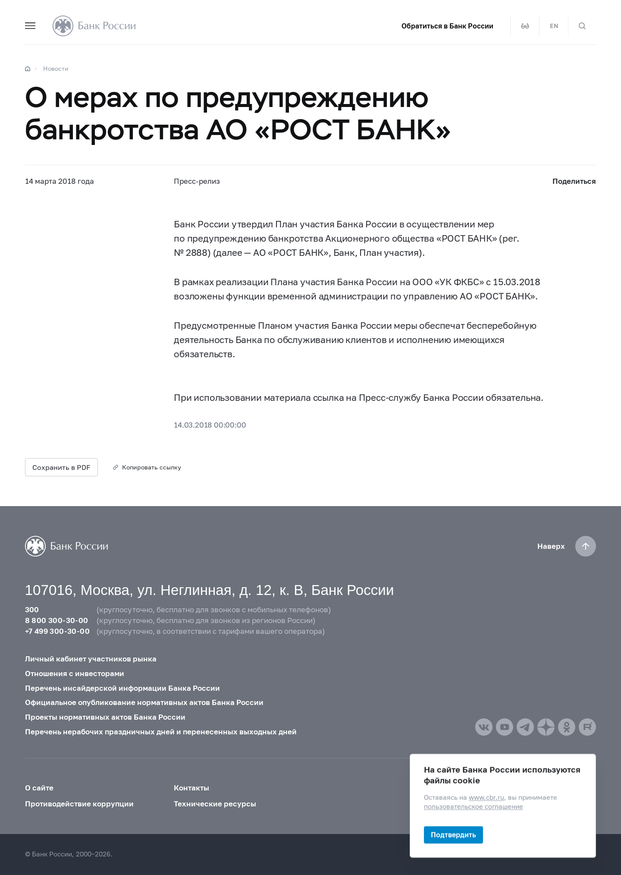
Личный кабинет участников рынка (91, 659)
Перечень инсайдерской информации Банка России (122, 688)
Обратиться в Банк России (447, 25)
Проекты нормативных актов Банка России (105, 717)
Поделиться (574, 181)
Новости (56, 68)
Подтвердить (453, 835)
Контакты (191, 788)
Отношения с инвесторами (74, 673)
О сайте (39, 788)
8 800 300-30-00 (56, 620)
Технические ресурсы (215, 803)
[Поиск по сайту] (582, 25)
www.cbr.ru (486, 797)
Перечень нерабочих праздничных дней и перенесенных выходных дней (161, 731)
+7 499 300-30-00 (57, 631)
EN (554, 25)
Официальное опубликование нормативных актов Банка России (144, 702)
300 (32, 609)
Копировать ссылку (151, 467)
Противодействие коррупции (79, 803)
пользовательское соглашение (473, 806)
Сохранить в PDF (61, 467)
